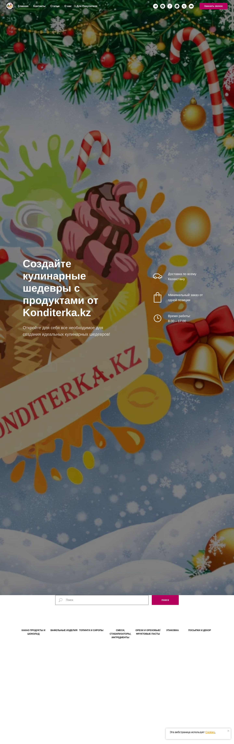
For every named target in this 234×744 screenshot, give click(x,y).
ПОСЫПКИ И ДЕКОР (199, 636)
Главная (23, 6)
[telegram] (155, 6)
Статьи (55, 6)
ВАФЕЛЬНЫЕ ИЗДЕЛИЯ (64, 636)
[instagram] (162, 6)
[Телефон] (184, 6)
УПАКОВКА (172, 636)
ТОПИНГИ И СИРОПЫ (91, 636)
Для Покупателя (87, 6)
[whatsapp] (177, 6)
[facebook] (169, 6)
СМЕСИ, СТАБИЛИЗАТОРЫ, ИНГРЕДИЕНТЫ (120, 639)
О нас (68, 6)
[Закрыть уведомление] (228, 730)
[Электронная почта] (191, 6)
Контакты (39, 6)
